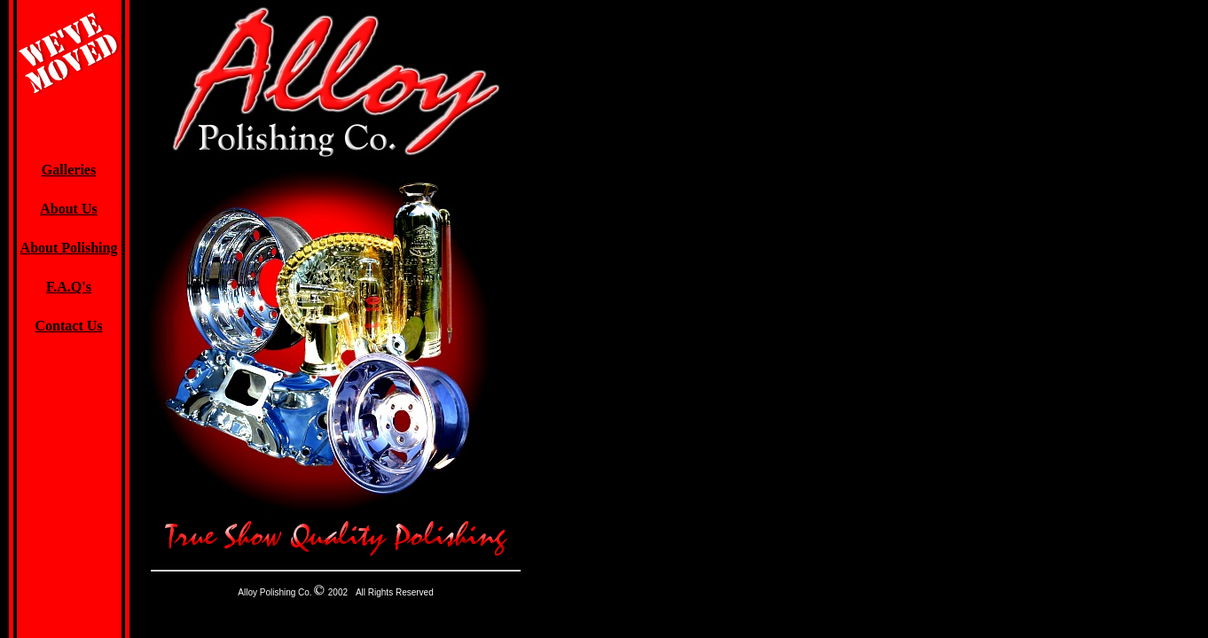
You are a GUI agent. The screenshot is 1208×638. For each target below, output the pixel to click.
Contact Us (69, 325)
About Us (68, 208)
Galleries (69, 169)
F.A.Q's (68, 286)
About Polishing (69, 247)
